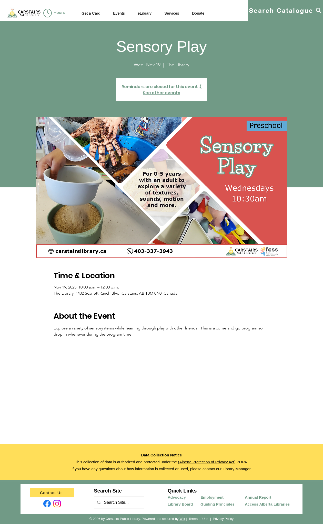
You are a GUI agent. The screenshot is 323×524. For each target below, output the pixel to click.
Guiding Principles (217, 504)
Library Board (180, 504)
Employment (212, 497)
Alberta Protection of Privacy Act (206, 462)
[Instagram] (57, 504)
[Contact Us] (52, 492)
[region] (55, 13)
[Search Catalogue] (285, 10)
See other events (161, 93)
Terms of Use (198, 519)
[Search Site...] (119, 502)
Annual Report (258, 497)
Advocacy (177, 497)
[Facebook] (47, 504)
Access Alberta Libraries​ (267, 504)
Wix (182, 519)
